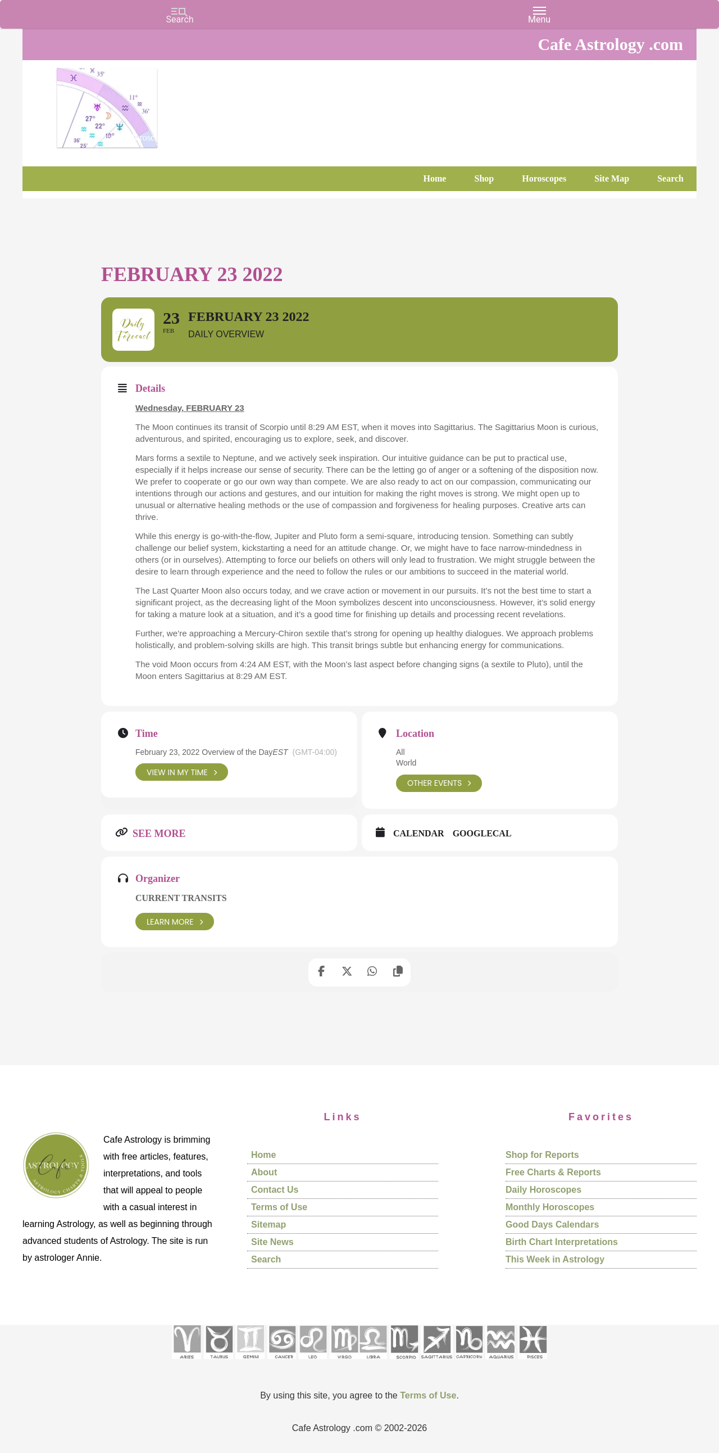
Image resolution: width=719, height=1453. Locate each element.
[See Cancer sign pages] (281, 1363)
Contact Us (274, 1190)
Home (263, 1155)
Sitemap (268, 1225)
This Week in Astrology (555, 1260)
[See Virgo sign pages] (344, 1363)
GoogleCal (482, 834)
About (264, 1173)
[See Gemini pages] (250, 1363)
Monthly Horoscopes (550, 1207)
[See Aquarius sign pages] (500, 1363)
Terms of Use (279, 1207)
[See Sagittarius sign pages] (437, 1363)
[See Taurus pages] (218, 1363)
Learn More (175, 922)
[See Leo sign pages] (312, 1363)
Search (266, 1260)
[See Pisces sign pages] (532, 1363)
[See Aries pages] (186, 1363)
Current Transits (181, 898)
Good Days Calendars (552, 1225)
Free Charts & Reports (553, 1173)
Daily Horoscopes (543, 1190)
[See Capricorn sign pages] (469, 1363)
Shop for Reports (542, 1155)
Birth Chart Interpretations (562, 1242)
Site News (272, 1242)
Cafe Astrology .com (140, 104)
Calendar (418, 834)
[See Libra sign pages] (372, 1363)
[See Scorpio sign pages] (403, 1363)
